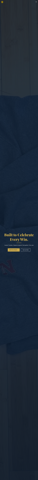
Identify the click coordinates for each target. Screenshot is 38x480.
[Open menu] (36, 1)
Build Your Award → (13, 249)
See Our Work (26, 249)
